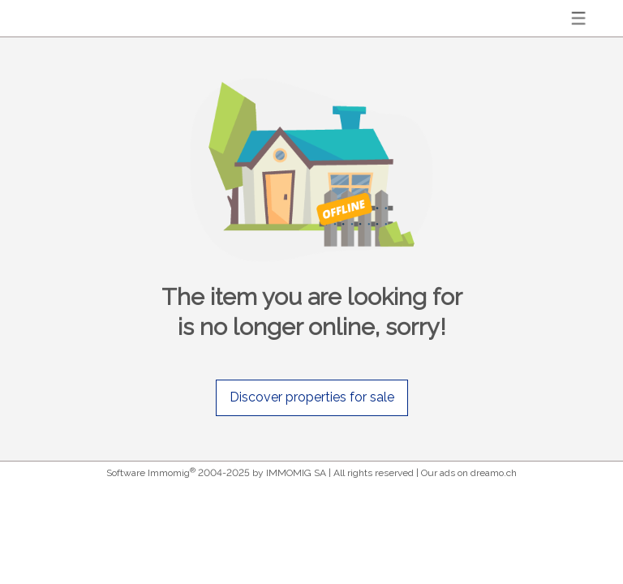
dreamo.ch (493, 473)
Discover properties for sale (312, 397)
